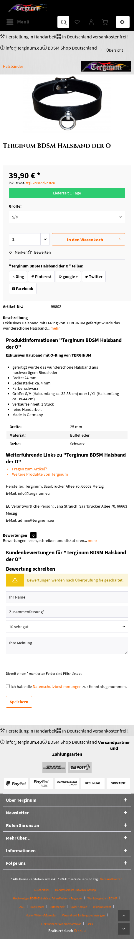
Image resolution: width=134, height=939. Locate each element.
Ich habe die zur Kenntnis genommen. (69, 686)
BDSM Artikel (41, 890)
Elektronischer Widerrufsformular (61, 924)
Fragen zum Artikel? (26, 469)
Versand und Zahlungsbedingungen (83, 915)
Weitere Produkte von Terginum (37, 474)
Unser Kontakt (78, 907)
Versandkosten (111, 879)
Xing (18, 276)
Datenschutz (57, 907)
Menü (17, 21)
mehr (54, 328)
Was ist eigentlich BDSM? (102, 898)
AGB (21, 907)
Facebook (22, 288)
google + (68, 276)
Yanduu (80, 930)
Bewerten (39, 252)
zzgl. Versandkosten (40, 183)
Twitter (93, 276)
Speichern (19, 701)
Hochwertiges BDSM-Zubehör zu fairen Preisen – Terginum (47, 898)
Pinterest (41, 276)
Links (90, 924)
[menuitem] (17, 22)
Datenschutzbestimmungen (57, 686)
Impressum (37, 907)
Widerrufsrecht (102, 907)
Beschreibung (15, 317)
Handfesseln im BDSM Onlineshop (75, 890)
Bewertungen (15, 535)
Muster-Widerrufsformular (41, 915)
